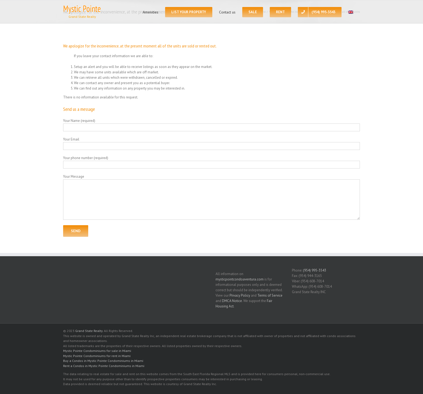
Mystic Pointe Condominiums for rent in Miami (97, 356)
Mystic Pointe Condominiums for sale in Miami (97, 351)
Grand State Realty (89, 331)
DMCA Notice (232, 301)
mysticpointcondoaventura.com (240, 279)
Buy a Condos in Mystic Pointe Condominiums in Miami (103, 361)
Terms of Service (269, 295)
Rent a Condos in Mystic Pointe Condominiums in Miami (103, 366)
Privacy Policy (240, 295)
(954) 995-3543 (314, 270)
